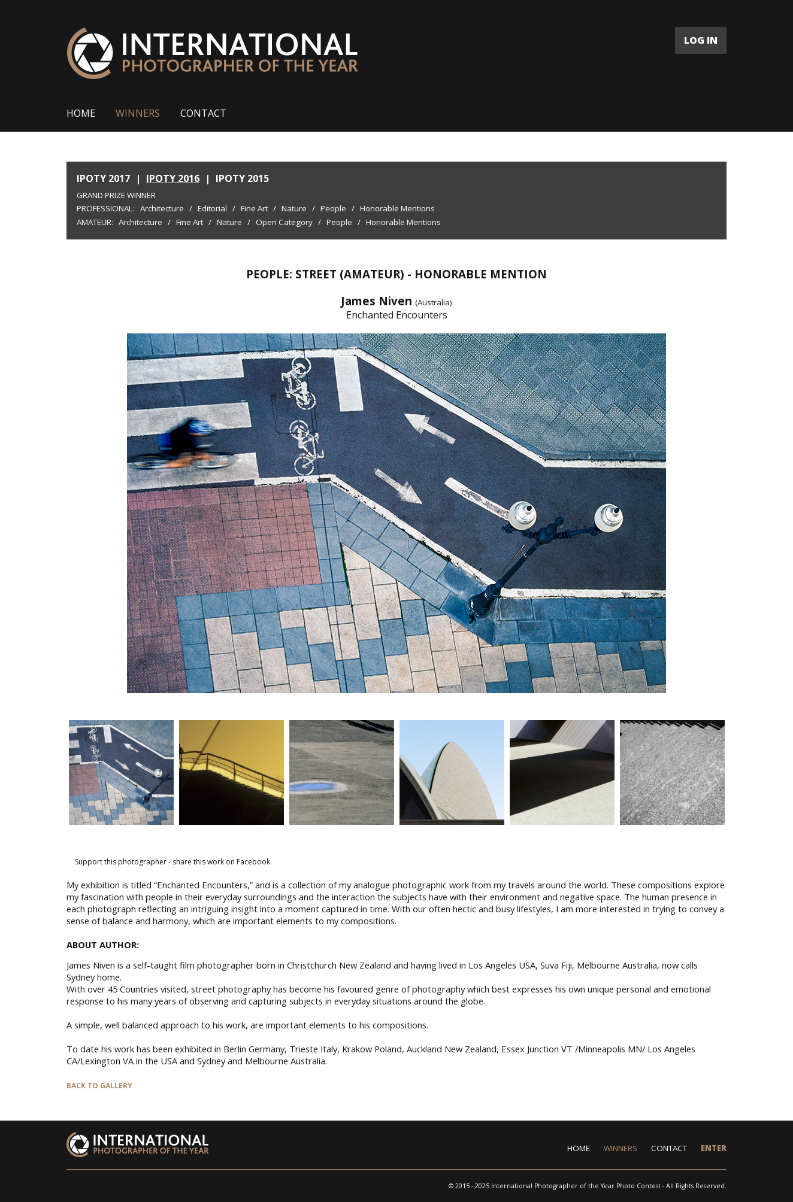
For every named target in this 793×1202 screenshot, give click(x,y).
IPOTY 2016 (172, 178)
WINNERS (138, 113)
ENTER (714, 1148)
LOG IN (701, 40)
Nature (294, 208)
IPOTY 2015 (242, 178)
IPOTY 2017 (103, 178)
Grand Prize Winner (116, 195)
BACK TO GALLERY (99, 1085)
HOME (80, 113)
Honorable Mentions (397, 208)
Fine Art (254, 208)
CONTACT (203, 113)
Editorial (212, 208)
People (333, 208)
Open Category (284, 222)
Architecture (162, 208)
